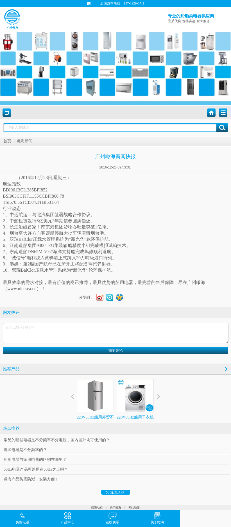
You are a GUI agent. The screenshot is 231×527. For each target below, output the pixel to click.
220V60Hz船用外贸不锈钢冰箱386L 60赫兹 (95, 404)
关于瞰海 (115, 507)
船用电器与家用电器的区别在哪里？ (35, 459)
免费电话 (22, 517)
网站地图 (134, 507)
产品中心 (67, 517)
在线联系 (112, 517)
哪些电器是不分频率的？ (25, 450)
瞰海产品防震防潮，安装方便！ (31, 479)
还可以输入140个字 (116, 333)
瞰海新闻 (25, 141)
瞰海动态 (97, 507)
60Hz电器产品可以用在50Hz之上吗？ (36, 469)
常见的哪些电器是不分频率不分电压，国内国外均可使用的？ (57, 440)
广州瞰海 (196, 282)
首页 (7, 141)
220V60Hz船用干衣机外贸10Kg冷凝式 (135, 404)
